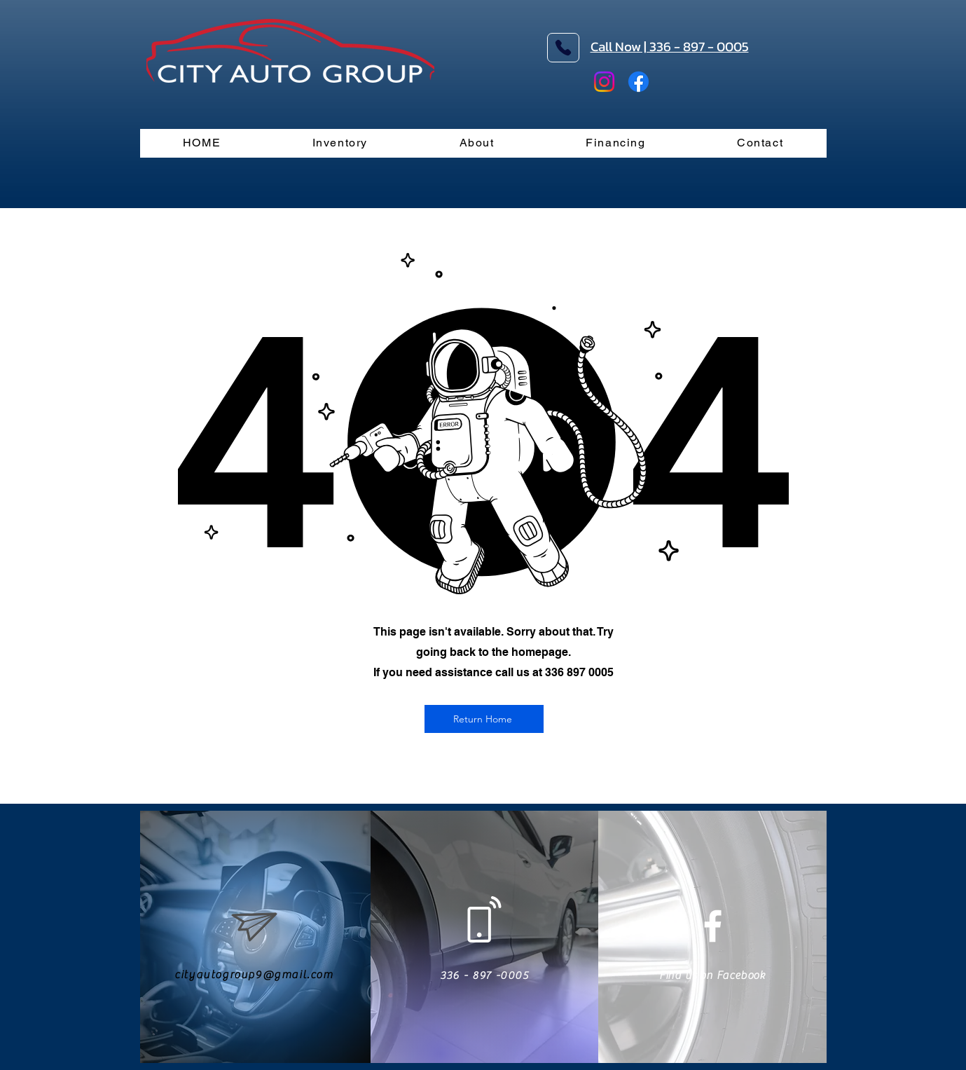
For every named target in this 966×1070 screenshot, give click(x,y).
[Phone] (563, 47)
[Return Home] (484, 719)
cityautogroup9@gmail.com (253, 974)
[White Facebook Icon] (712, 926)
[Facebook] (638, 81)
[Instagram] (604, 81)
